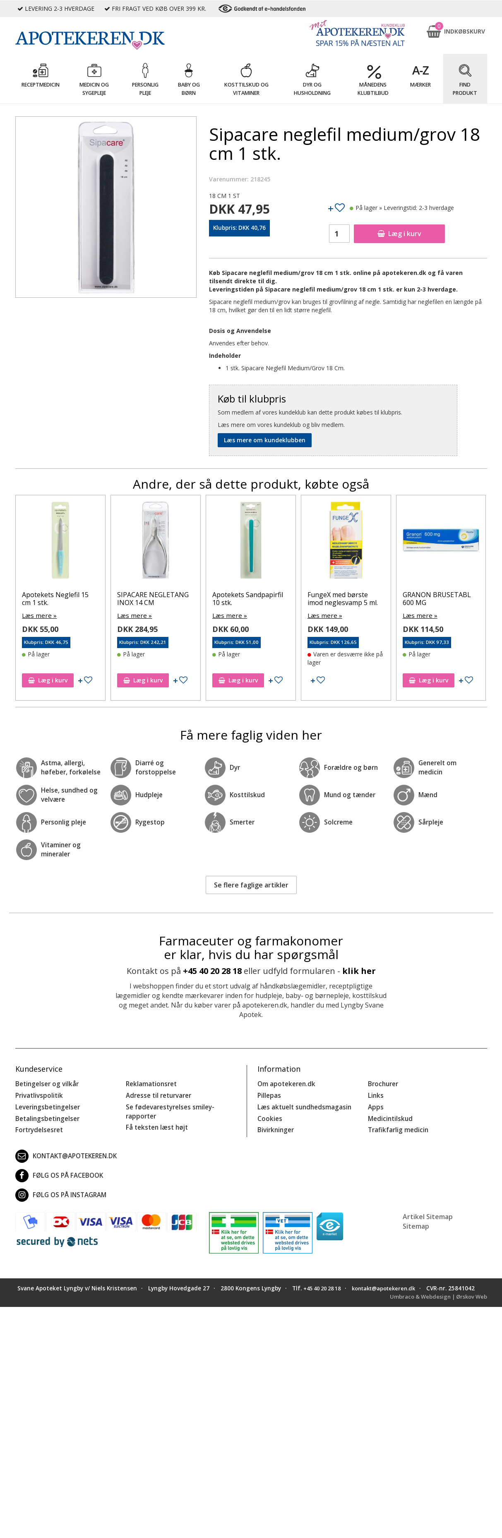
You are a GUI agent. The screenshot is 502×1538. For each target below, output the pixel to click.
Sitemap (416, 1221)
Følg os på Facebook (56, 1171)
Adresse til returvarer (156, 1093)
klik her (359, 970)
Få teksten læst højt (155, 1123)
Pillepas (268, 1093)
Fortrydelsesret (37, 1126)
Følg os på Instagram (58, 1190)
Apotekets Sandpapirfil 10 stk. (247, 598)
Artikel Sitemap (428, 1212)
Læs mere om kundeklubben (264, 440)
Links (375, 1093)
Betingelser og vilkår (44, 1083)
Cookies (268, 1115)
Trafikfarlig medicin (397, 1126)
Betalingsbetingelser (45, 1115)
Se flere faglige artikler (251, 884)
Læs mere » (38, 615)
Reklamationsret (150, 1083)
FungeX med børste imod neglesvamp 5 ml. (342, 598)
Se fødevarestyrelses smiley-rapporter (167, 1108)
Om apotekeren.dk (284, 1083)
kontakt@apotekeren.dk (64, 1151)
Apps (375, 1104)
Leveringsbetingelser (45, 1104)
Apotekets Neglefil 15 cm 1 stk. (55, 598)
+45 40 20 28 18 (212, 970)
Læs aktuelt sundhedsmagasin (301, 1104)
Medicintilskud (389, 1115)
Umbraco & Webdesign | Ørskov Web (435, 1300)
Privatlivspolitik (37, 1093)
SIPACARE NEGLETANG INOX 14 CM (153, 598)
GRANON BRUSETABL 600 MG (437, 598)
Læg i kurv (399, 233)
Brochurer (382, 1083)
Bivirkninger (274, 1126)
